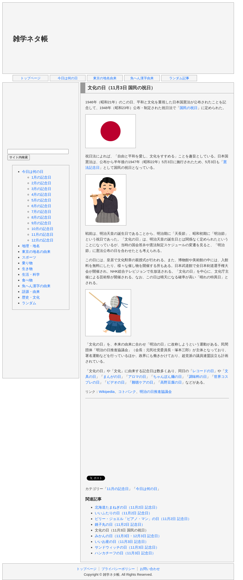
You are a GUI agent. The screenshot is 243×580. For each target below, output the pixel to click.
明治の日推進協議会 (156, 392)
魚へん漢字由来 (142, 78)
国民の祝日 (188, 108)
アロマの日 (137, 377)
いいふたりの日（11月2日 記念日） (123, 513)
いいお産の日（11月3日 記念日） (121, 542)
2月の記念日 (41, 183)
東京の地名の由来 (36, 252)
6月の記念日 (41, 206)
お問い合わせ (150, 569)
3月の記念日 (41, 189)
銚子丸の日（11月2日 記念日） (120, 524)
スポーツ (29, 257)
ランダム (29, 303)
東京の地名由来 (104, 78)
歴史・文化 (31, 297)
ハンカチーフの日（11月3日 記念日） (125, 553)
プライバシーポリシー (118, 569)
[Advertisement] (111, 38)
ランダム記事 (179, 78)
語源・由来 (31, 292)
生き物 (27, 269)
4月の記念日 (41, 194)
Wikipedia (107, 392)
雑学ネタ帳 (30, 39)
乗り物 (27, 263)
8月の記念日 (41, 217)
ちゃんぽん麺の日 (167, 377)
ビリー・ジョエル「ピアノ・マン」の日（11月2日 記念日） (143, 519)
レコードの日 (203, 371)
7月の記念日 (41, 212)
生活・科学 (31, 274)
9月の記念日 (41, 223)
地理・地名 (31, 246)
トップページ (30, 78)
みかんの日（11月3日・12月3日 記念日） (128, 536)
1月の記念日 (41, 177)
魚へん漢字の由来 (36, 286)
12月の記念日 (42, 240)
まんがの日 (112, 377)
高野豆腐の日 (171, 382)
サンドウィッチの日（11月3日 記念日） (127, 547)
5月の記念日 (41, 200)
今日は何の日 (68, 78)
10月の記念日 (42, 229)
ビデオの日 (116, 382)
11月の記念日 (118, 489)
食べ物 (27, 280)
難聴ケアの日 (142, 382)
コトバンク (127, 392)
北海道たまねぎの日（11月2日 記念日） (127, 507)
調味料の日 (198, 377)
